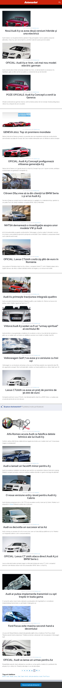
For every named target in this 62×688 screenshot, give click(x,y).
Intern (37, 256)
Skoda (11, 676)
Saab (22, 676)
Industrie (37, 431)
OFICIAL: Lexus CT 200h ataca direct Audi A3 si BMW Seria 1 (31, 558)
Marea (11, 504)
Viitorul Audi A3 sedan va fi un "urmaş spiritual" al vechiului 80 (31, 327)
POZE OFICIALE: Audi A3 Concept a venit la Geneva (31, 96)
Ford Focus (46, 676)
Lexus (15, 676)
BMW (4, 676)
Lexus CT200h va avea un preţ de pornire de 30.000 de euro (31, 391)
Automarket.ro (31, 2)
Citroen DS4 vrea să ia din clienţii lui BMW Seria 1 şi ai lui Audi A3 (31, 195)
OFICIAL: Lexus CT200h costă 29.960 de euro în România (31, 260)
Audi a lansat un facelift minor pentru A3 (27, 466)
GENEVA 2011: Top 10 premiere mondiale (27, 132)
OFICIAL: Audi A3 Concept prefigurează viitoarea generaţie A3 (31, 163)
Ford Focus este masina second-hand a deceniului (31, 627)
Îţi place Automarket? (12, 407)
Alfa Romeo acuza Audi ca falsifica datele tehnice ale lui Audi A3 (31, 435)
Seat (19, 676)
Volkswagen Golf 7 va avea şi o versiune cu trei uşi (31, 359)
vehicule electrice (34, 676)
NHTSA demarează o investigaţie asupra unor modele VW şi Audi (31, 227)
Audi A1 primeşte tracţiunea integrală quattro (30, 296)
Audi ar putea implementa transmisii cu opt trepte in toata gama (31, 595)
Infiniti (26, 676)
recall (40, 676)
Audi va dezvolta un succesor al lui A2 (25, 527)
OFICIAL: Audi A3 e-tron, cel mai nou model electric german (31, 64)
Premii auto (37, 623)
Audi (7, 676)
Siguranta (38, 222)
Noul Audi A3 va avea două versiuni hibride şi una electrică (31, 32)
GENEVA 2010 (37, 553)
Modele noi (36, 28)
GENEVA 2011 (36, 92)
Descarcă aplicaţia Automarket (31, 685)
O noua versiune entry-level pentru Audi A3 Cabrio (31, 496)
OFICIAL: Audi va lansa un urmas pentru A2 (28, 660)
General (37, 492)
